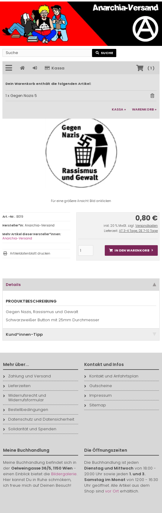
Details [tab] (81, 284)
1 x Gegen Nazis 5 (21, 95)
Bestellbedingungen (25, 409)
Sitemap (95, 405)
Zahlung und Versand (27, 376)
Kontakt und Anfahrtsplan (111, 376)
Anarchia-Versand (17, 238)
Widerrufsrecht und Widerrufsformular (24, 398)
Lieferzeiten (17, 386)
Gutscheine (98, 386)
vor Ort (112, 491)
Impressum (98, 395)
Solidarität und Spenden (29, 429)
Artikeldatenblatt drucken (30, 253)
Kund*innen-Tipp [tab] (81, 334)
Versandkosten (146, 225)
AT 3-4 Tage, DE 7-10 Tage (138, 231)
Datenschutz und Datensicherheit (38, 419)
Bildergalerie (64, 474)
